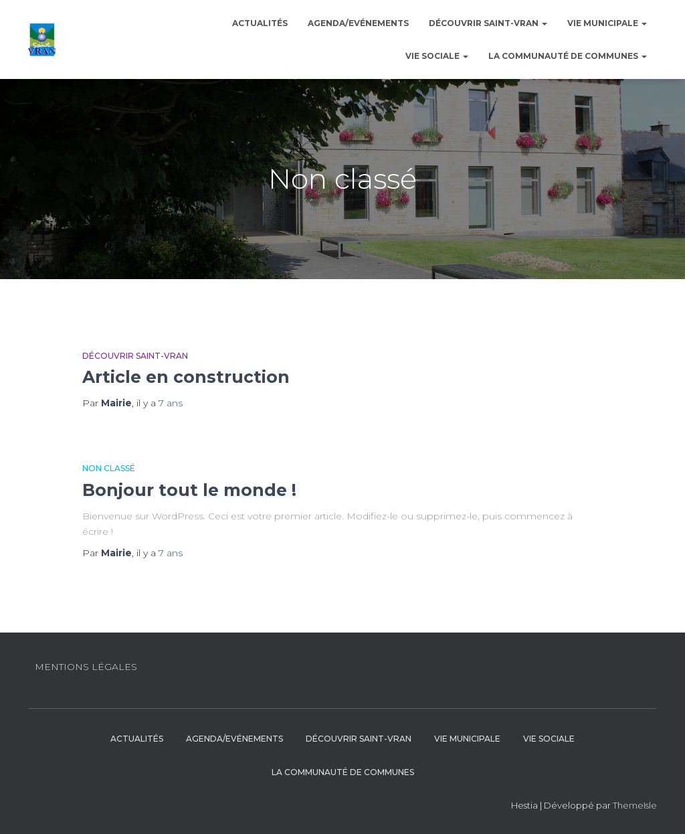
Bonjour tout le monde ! (189, 490)
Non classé (108, 468)
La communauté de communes (567, 56)
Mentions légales (86, 667)
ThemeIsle (635, 805)
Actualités (260, 23)
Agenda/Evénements (358, 23)
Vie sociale (436, 56)
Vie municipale (607, 23)
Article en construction (186, 377)
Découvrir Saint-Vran (488, 23)
